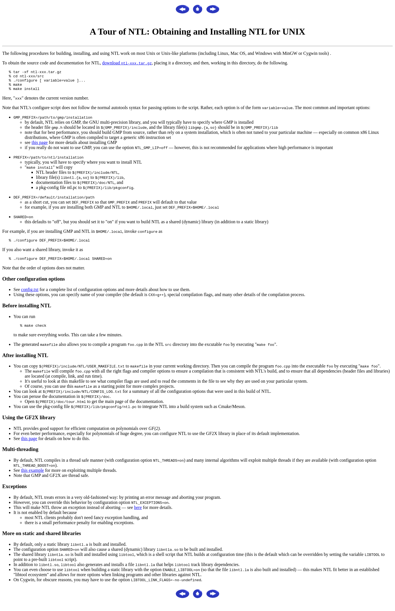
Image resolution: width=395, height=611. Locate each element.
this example (32, 477)
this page (39, 146)
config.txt (29, 295)
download (127, 62)
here (138, 514)
